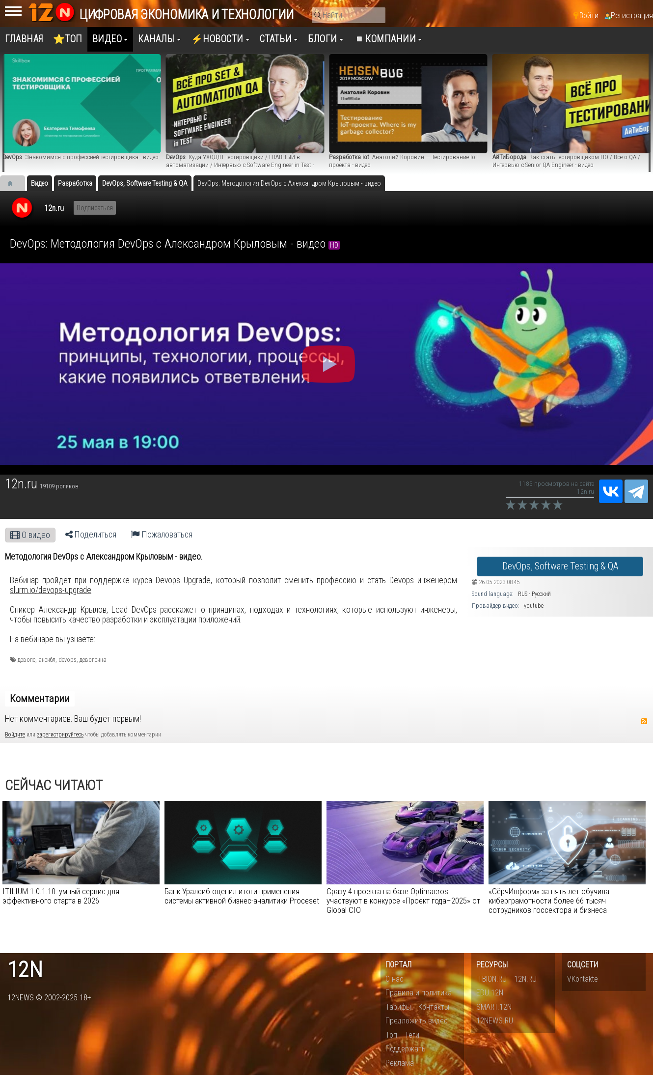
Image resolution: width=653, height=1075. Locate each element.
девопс (26, 659)
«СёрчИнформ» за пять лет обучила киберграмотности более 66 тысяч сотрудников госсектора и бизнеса (549, 900)
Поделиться (90, 534)
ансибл (46, 659)
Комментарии (40, 699)
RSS (644, 721)
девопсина (93, 659)
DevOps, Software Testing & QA (560, 566)
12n (25, 970)
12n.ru (54, 208)
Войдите (15, 734)
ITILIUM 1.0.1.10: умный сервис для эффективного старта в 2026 (60, 895)
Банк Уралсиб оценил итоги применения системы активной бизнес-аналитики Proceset (241, 895)
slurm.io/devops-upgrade (50, 590)
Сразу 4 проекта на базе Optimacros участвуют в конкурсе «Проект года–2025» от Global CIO (403, 900)
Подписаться (95, 208)
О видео (30, 535)
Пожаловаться (161, 534)
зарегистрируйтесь (60, 734)
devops (67, 659)
